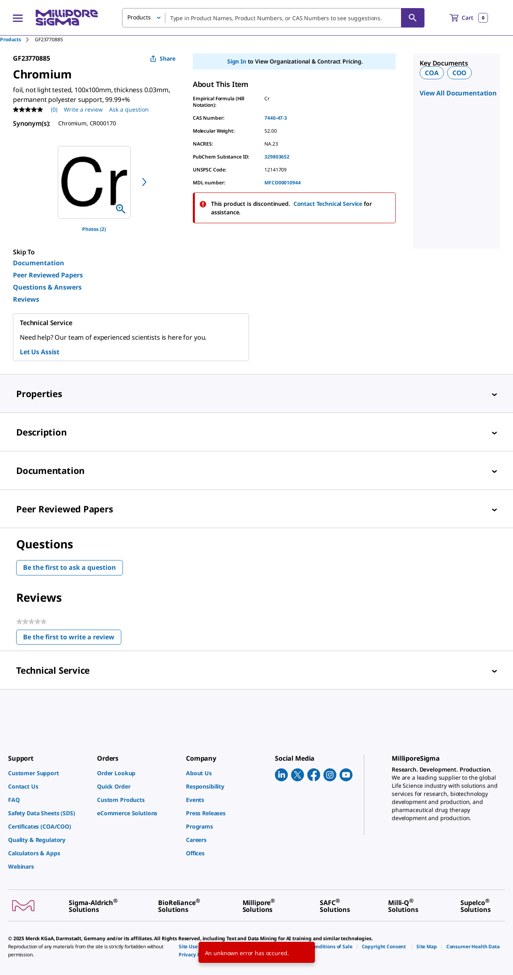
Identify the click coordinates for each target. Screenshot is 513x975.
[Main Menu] (18, 17)
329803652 (276, 156)
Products (10, 39)
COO (459, 72)
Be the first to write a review (72, 638)
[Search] (412, 17)
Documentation (38, 262)
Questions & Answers (47, 287)
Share (162, 58)
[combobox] (273, 17)
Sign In (236, 61)
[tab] (17, 39)
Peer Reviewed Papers (48, 275)
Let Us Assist (39, 352)
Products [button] (139, 17)
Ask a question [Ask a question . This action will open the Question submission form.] (129, 109)
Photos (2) (94, 229)
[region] (94, 182)
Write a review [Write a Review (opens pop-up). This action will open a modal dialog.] (83, 109)
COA (432, 72)
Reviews (26, 299)
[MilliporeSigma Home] (67, 17)
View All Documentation (458, 93)
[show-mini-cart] (469, 17)
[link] (48, 773)
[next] (144, 182)
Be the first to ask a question (69, 567)
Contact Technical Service (328, 203)
